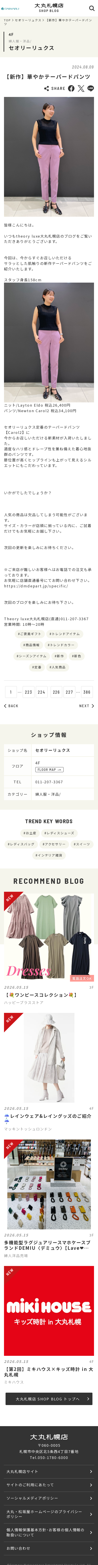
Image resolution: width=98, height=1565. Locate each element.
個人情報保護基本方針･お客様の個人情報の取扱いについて (45, 1532)
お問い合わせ (18, 1548)
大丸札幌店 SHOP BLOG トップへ (52, 1399)
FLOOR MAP (49, 770)
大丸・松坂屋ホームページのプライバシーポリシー (44, 1514)
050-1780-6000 (53, 1457)
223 (22, 692)
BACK (11, 705)
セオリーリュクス (28, 20)
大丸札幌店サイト (22, 1471)
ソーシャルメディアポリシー (32, 1498)
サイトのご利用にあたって (30, 1484)
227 (75, 692)
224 (36, 692)
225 (49, 692)
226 (62, 692)
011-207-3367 (49, 781)
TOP (7, 20)
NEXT (86, 705)
